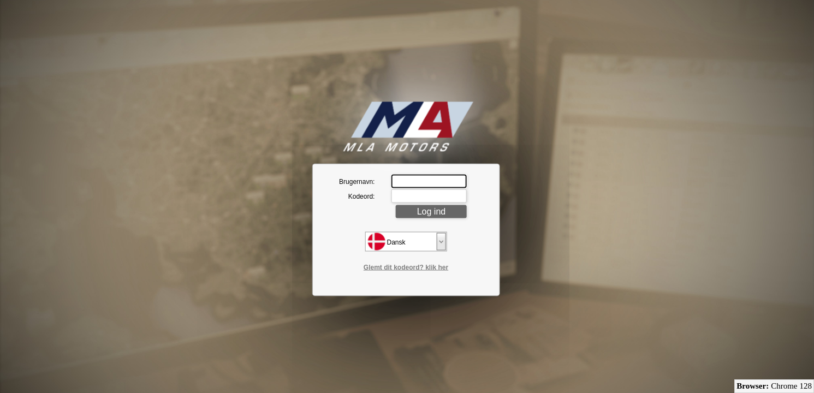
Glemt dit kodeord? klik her (406, 267)
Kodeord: (361, 196)
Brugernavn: (357, 181)
